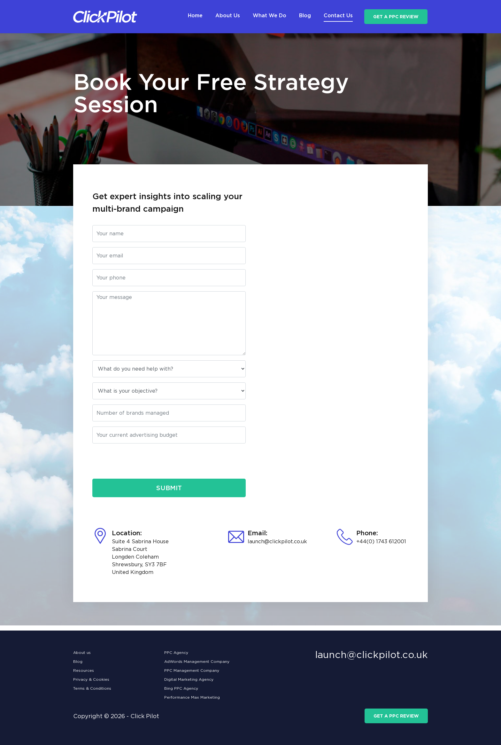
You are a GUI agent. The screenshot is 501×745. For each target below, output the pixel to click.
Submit (169, 488)
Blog (77, 661)
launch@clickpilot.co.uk (277, 541)
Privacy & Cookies (91, 679)
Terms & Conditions (92, 688)
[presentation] (140, 461)
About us (82, 652)
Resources (83, 670)
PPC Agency (176, 652)
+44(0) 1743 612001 (381, 541)
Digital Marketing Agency (188, 679)
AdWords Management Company (196, 661)
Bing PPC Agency (181, 688)
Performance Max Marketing (192, 697)
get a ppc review (396, 16)
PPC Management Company (191, 670)
